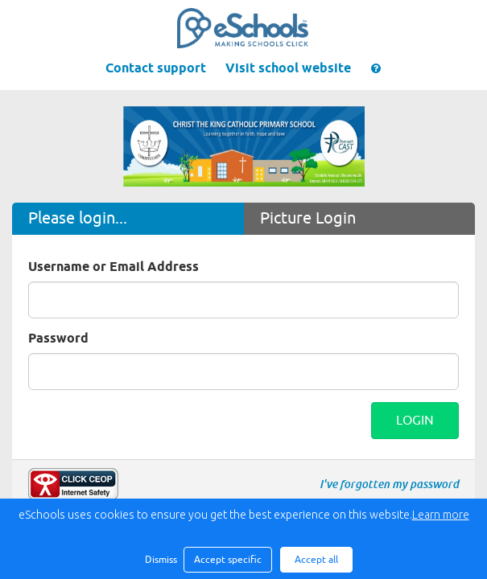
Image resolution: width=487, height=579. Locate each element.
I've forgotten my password (389, 484)
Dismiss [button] (160, 559)
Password (58, 339)
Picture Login (308, 218)
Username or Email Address (113, 267)
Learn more (440, 514)
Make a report (73, 484)
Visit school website (288, 68)
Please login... (77, 218)
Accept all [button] (316, 559)
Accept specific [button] (228, 559)
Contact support (155, 68)
